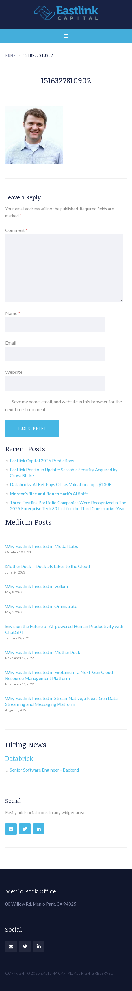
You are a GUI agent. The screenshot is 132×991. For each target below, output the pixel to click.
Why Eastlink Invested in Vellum (36, 586)
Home (10, 55)
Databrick (19, 758)
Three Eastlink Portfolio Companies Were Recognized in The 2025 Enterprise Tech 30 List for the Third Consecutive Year (68, 505)
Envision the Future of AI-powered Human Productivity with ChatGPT (64, 629)
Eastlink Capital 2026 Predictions (42, 460)
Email (12, 342)
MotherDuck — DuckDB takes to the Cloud (47, 566)
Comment (16, 230)
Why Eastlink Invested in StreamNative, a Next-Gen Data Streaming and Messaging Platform (61, 701)
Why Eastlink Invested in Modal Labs (41, 546)
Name (12, 313)
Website (13, 372)
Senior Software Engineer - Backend (44, 769)
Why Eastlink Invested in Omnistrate (41, 606)
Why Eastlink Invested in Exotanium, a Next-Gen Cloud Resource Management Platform (59, 675)
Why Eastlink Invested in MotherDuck (42, 652)
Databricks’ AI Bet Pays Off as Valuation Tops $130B (61, 484)
